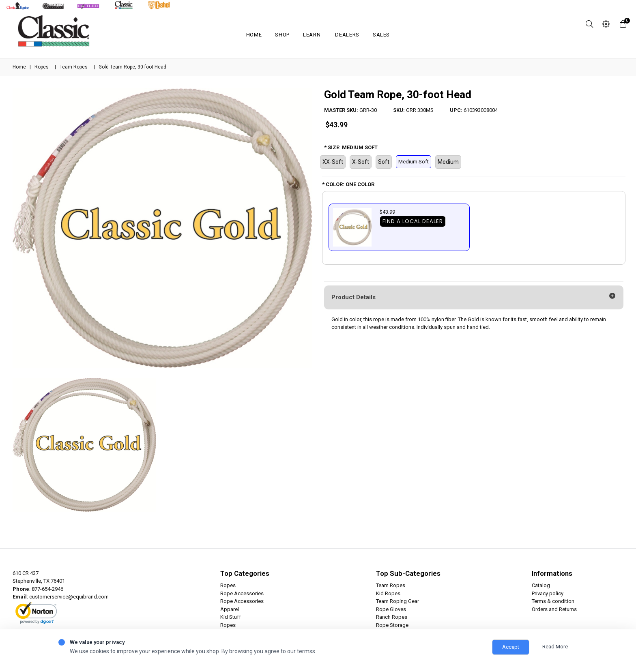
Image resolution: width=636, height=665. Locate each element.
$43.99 (336, 124)
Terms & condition (553, 601)
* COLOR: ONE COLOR (348, 184)
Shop (282, 35)
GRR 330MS (420, 110)
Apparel (229, 609)
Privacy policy (547, 593)
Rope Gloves (391, 609)
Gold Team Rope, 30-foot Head (397, 94)
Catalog (541, 585)
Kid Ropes (388, 593)
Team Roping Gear (397, 601)
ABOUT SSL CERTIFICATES (41, 620)
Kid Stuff (230, 617)
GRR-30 (368, 110)
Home (254, 35)
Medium (448, 162)
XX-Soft (332, 162)
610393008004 (481, 110)
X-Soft (360, 162)
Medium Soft (413, 162)
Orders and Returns (554, 609)
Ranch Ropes (391, 617)
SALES (381, 35)
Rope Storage (392, 625)
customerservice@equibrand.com (69, 597)
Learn (311, 35)
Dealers (347, 35)
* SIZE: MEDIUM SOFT (351, 147)
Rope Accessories (242, 593)
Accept (510, 647)
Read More (555, 647)
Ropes (41, 67)
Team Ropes (74, 67)
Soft (383, 162)
